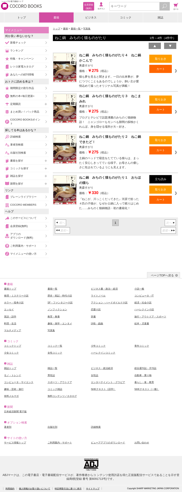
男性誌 (51, 375)
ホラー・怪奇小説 (14, 302)
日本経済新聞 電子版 (15, 411)
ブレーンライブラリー (23, 196)
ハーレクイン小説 (144, 309)
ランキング (16, 50)
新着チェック (18, 42)
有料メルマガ (11, 396)
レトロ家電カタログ (22, 66)
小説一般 (139, 288)
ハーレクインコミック (103, 352)
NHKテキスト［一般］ (146, 389)
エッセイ (9, 309)
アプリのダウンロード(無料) (21, 235)
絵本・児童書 (141, 323)
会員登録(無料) (19, 226)
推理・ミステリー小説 (16, 295)
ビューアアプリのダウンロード (108, 442)
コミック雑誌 (55, 389)
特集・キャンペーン (22, 58)
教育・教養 (54, 316)
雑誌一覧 (52, 368)
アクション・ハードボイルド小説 (109, 302)
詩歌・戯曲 (97, 323)
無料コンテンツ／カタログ (62, 396)
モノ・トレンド (12, 375)
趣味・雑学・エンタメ (60, 323)
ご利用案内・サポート (23, 245)
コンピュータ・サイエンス (18, 382)
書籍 (56, 17)
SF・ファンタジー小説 (60, 302)
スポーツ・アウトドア (60, 382)
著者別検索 (16, 144)
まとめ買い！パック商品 (24, 111)
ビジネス (91, 17)
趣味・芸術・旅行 (14, 389)
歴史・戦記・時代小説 (60, 295)
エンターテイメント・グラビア (108, 382)
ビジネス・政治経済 (102, 368)
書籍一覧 (76, 28)
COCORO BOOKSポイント (25, 121)
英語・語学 (10, 316)
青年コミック (141, 345)
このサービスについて (23, 217)
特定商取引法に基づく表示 (68, 488)
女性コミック (55, 352)
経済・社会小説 (142, 302)
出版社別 (52, 427)
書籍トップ (10, 288)
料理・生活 (10, 323)
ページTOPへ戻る (162, 275)
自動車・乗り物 (142, 375)
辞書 (93, 316)
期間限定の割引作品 (22, 88)
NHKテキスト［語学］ (103, 389)
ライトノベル (98, 295)
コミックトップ (12, 345)
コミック (125, 17)
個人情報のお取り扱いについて (34, 488)
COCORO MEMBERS (23, 204)
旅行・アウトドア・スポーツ (150, 316)
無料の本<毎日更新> (22, 96)
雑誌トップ (10, 368)
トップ (21, 17)
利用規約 (9, 488)
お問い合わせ (141, 442)
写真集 (86, 28)
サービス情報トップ (15, 442)
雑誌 (160, 17)
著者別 (7, 427)
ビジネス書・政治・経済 (104, 288)
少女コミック (11, 352)
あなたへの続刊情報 (22, 74)
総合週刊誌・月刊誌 (145, 368)
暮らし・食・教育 (144, 382)
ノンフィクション (57, 309)
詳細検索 (15, 136)
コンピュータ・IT (144, 295)
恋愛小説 (96, 309)
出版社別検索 (18, 152)
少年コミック (98, 345)
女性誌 (94, 375)
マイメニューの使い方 (23, 253)
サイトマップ (92, 488)
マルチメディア (12, 330)
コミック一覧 (55, 345)
